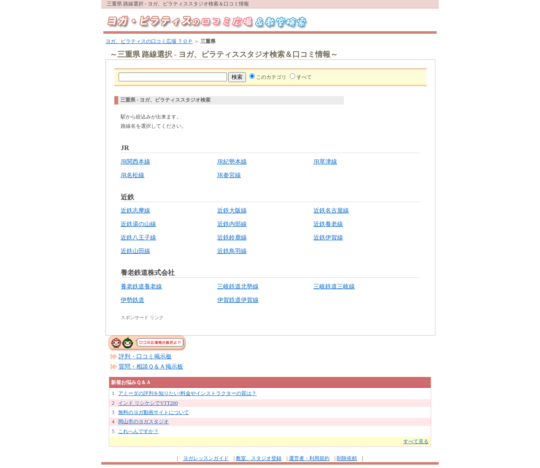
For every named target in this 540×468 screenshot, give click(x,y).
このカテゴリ (271, 77)
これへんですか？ (138, 431)
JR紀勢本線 (232, 162)
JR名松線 (132, 175)
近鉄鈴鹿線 (232, 237)
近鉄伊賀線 (328, 237)
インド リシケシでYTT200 (148, 403)
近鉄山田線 (135, 251)
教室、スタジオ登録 (258, 458)
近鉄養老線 (328, 224)
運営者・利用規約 (309, 458)
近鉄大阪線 (232, 210)
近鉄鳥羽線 (232, 251)
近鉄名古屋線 (331, 210)
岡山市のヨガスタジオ (143, 422)
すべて (304, 77)
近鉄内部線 (232, 224)
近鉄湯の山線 (138, 224)
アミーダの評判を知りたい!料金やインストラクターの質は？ (187, 393)
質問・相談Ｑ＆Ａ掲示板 (151, 366)
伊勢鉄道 (132, 300)
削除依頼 (347, 458)
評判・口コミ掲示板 (145, 356)
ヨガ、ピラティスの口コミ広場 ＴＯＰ (149, 41)
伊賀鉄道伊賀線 (238, 300)
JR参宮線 (229, 175)
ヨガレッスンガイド (206, 458)
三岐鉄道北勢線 (238, 286)
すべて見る (416, 441)
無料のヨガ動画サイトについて (153, 412)
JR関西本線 (135, 162)
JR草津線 (325, 162)
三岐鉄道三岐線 (334, 286)
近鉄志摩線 (135, 210)
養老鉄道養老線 (141, 286)
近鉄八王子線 (138, 237)
